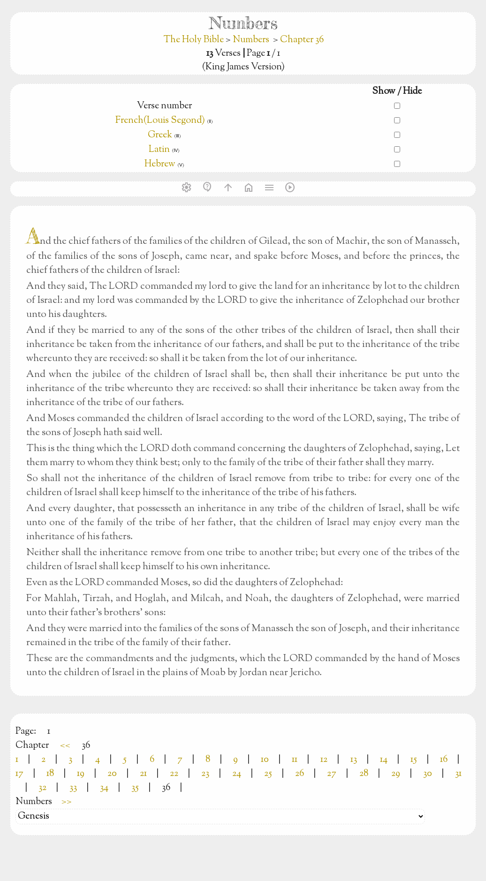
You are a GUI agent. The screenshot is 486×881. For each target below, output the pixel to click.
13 (353, 760)
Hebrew (159, 164)
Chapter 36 (302, 40)
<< (65, 746)
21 (143, 774)
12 (323, 760)
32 (42, 788)
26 (299, 774)
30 (427, 774)
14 (383, 760)
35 (135, 788)
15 (413, 760)
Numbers (251, 40)
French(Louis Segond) (160, 121)
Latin (159, 150)
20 (112, 774)
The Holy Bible (194, 40)
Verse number (164, 106)
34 (104, 788)
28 (363, 774)
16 (444, 760)
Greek (160, 135)
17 (19, 774)
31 (458, 774)
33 (73, 788)
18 (50, 774)
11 (294, 760)
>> (66, 802)
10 (265, 760)
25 (268, 774)
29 (395, 774)
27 (331, 774)
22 (174, 774)
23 (205, 774)
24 (236, 774)
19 (80, 774)
